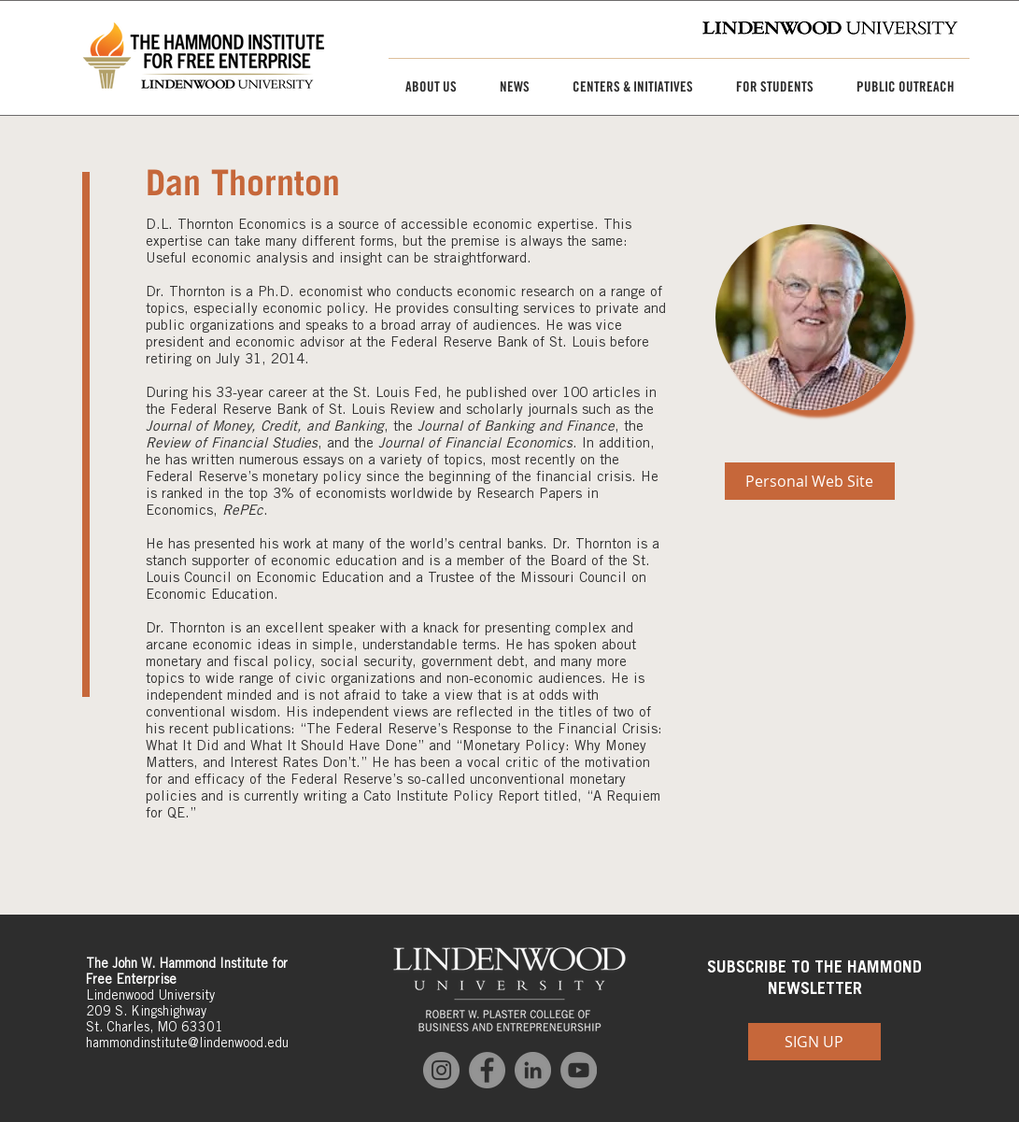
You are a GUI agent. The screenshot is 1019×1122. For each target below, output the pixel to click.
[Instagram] (441, 1070)
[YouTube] (578, 1070)
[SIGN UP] (814, 1041)
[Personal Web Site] (810, 481)
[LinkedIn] (533, 1070)
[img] (810, 317)
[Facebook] (487, 1070)
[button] (424, 86)
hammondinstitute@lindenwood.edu (187, 1042)
